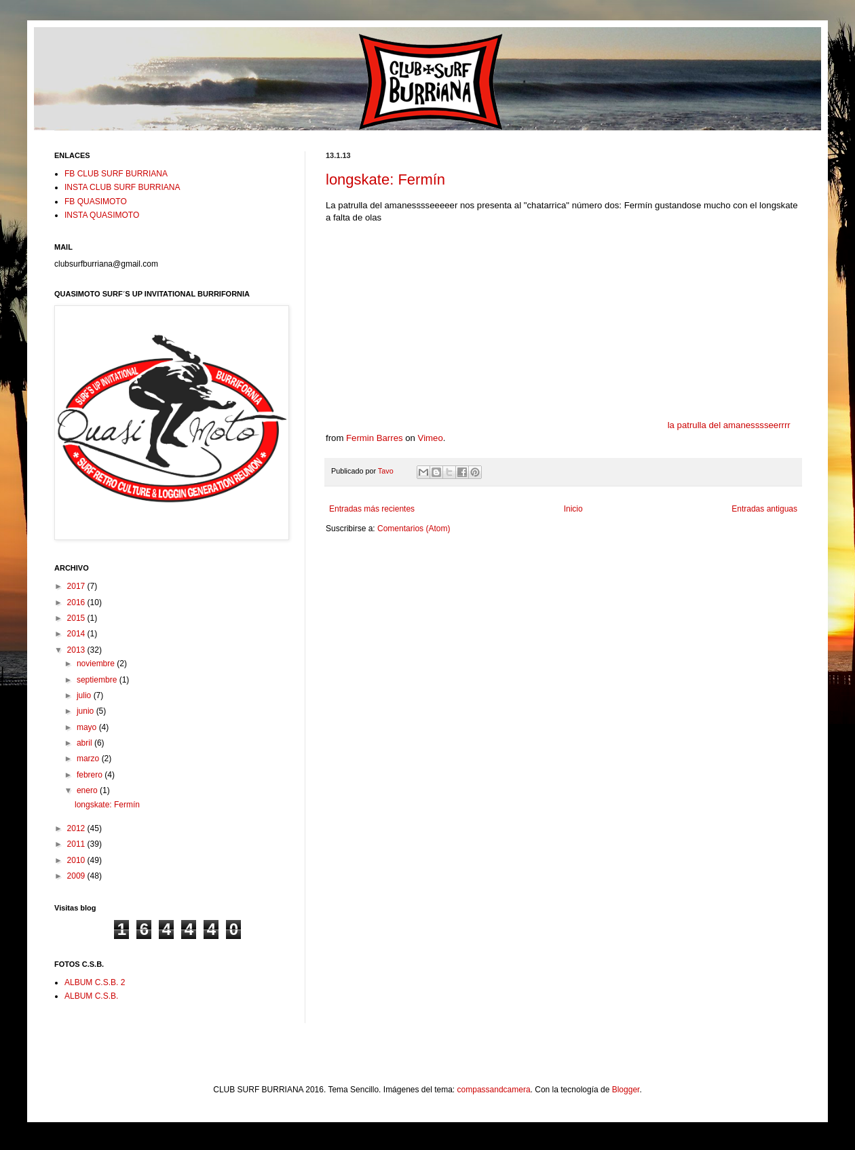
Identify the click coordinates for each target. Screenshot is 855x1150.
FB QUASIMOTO (95, 201)
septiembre (98, 680)
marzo (89, 758)
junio (86, 711)
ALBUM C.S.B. (91, 996)
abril (85, 743)
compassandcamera (494, 1089)
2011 (77, 844)
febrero (90, 775)
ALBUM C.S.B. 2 (94, 982)
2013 (77, 650)
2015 (77, 618)
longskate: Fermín (385, 179)
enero (88, 790)
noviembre (97, 663)
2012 (77, 828)
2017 (77, 586)
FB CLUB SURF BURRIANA (116, 173)
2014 (77, 633)
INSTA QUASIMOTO (101, 215)
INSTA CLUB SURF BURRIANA (122, 187)
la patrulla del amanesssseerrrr (729, 425)
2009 (77, 876)
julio (85, 695)
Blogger (626, 1089)
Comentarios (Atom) (413, 528)
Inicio (573, 509)
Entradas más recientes (372, 509)
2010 (77, 860)
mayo (88, 727)
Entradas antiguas (764, 509)
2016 (77, 602)
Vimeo (430, 438)
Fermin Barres (374, 438)
